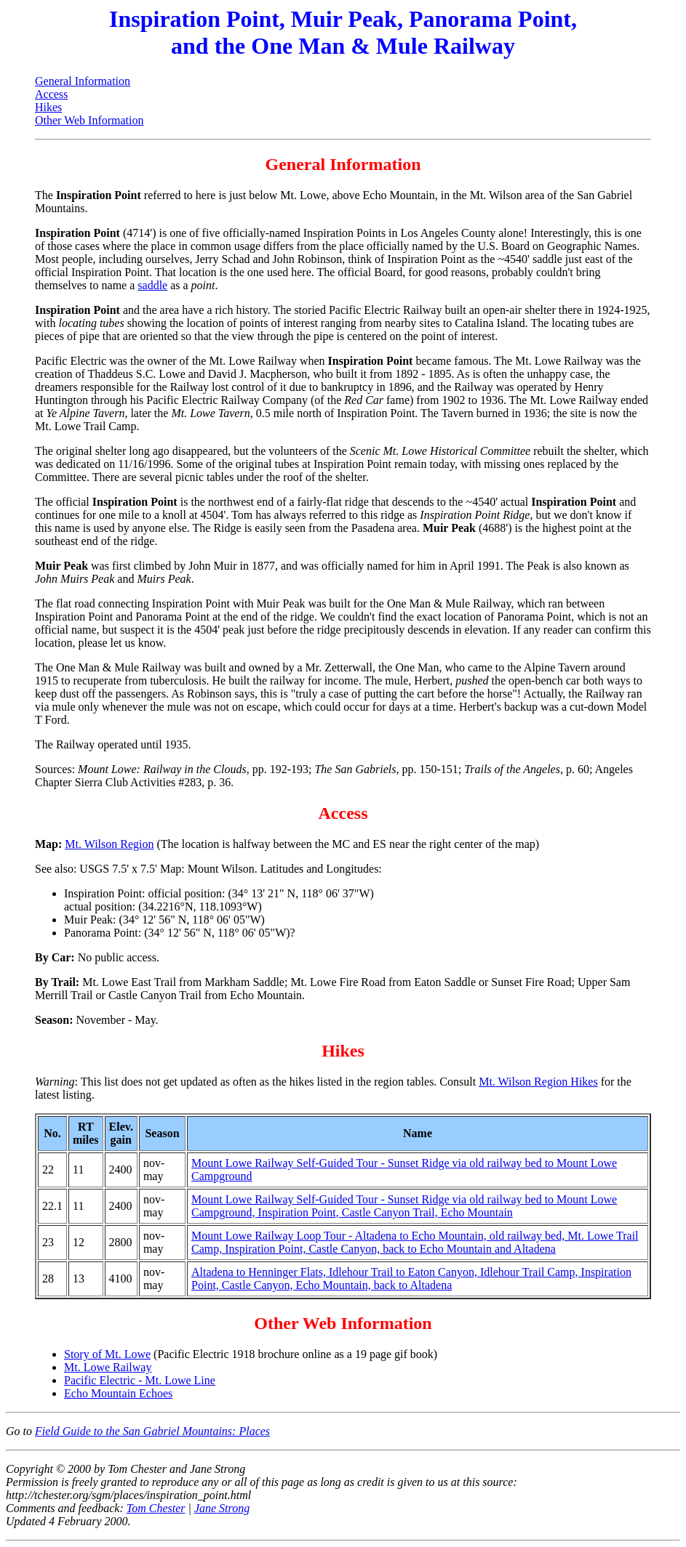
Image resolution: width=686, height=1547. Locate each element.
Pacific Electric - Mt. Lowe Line (139, 1380)
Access (51, 94)
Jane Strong (222, 1508)
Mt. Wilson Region (109, 844)
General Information (82, 81)
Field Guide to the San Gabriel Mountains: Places (152, 1431)
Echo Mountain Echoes (118, 1393)
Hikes (48, 107)
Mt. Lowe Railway (107, 1367)
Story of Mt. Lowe (107, 1354)
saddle (152, 285)
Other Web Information (89, 120)
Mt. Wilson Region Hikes (538, 1081)
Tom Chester (156, 1508)
